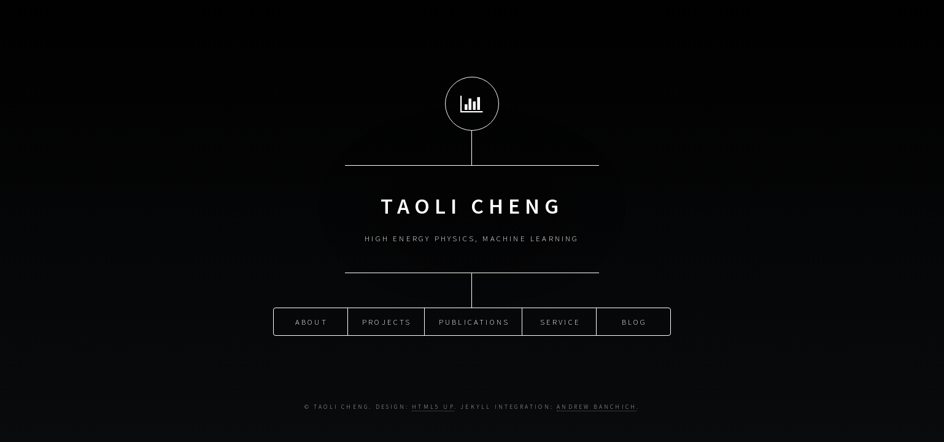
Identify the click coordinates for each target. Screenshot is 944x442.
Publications (474, 321)
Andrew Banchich (596, 407)
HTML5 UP (433, 407)
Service (560, 321)
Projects (387, 321)
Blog (635, 321)
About (311, 321)
